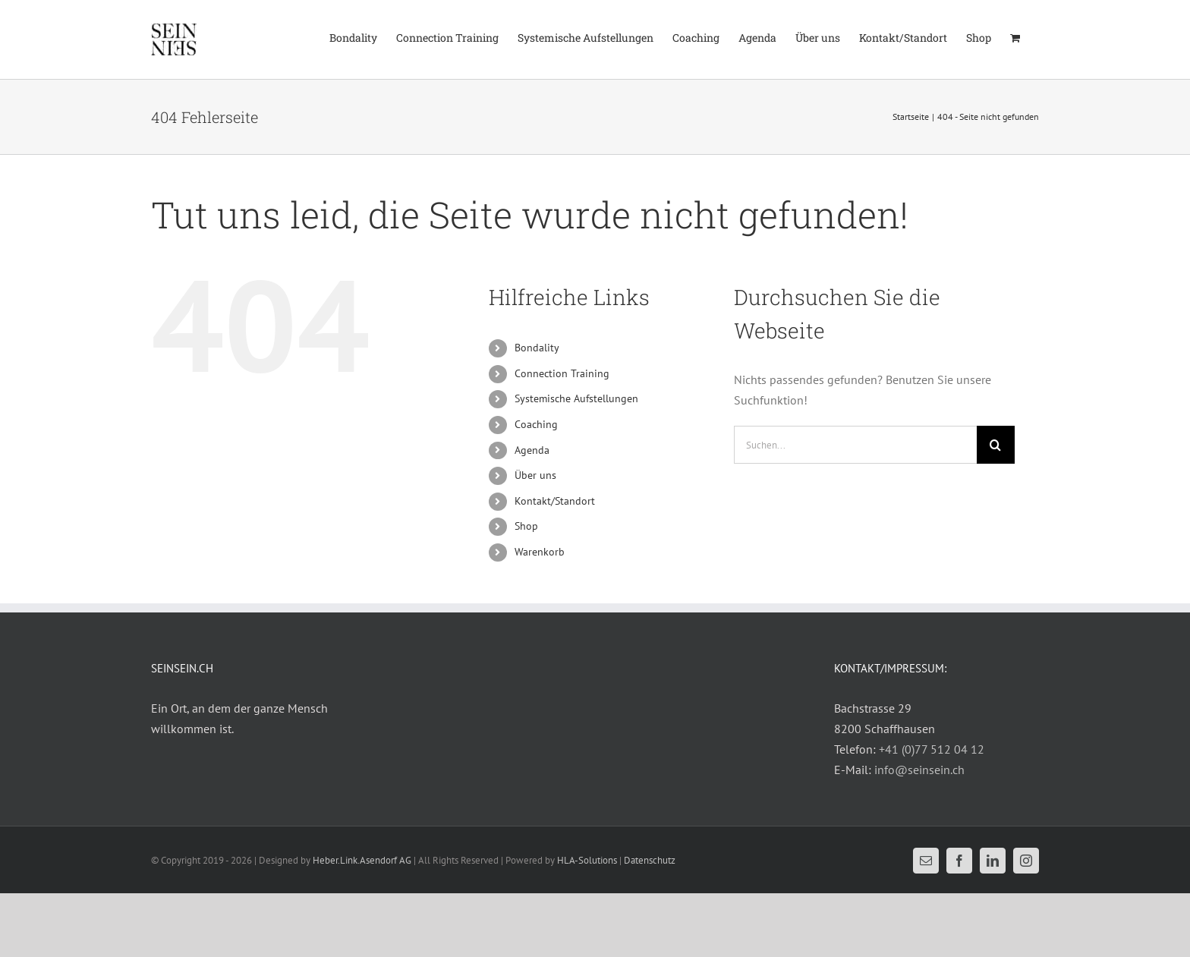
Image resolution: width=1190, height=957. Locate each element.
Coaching (536, 424)
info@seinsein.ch (919, 769)
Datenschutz (649, 860)
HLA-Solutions (587, 860)
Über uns (535, 475)
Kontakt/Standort (555, 501)
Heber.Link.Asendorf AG (362, 860)
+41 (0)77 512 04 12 (931, 749)
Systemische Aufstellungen (576, 398)
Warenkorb (540, 552)
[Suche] (996, 445)
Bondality (537, 347)
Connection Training (562, 373)
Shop (526, 526)
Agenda (532, 450)
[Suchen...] (855, 445)
